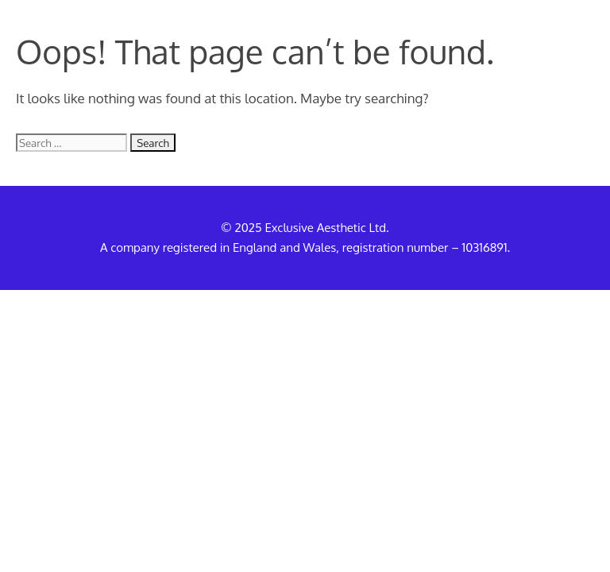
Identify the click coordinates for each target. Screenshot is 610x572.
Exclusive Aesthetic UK (101, 23)
